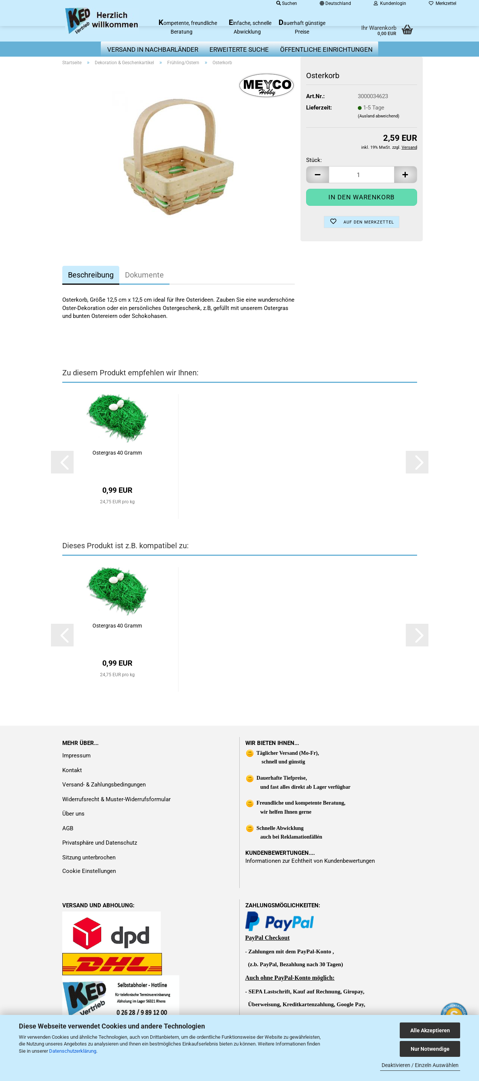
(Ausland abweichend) (378, 116)
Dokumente (144, 274)
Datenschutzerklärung (72, 1051)
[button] (317, 174)
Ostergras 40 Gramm (117, 453)
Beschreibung (91, 274)
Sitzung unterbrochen (89, 857)
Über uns (73, 813)
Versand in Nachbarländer (152, 49)
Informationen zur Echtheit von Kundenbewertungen (310, 860)
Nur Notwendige (430, 1049)
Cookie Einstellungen (89, 871)
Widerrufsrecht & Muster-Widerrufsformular (116, 799)
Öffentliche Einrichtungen (326, 49)
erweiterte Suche (239, 49)
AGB (67, 828)
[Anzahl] (361, 174)
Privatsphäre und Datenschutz (99, 842)
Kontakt (72, 770)
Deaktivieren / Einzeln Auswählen (420, 1065)
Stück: (314, 160)
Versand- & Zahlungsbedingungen (104, 784)
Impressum (76, 755)
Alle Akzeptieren (430, 1030)
